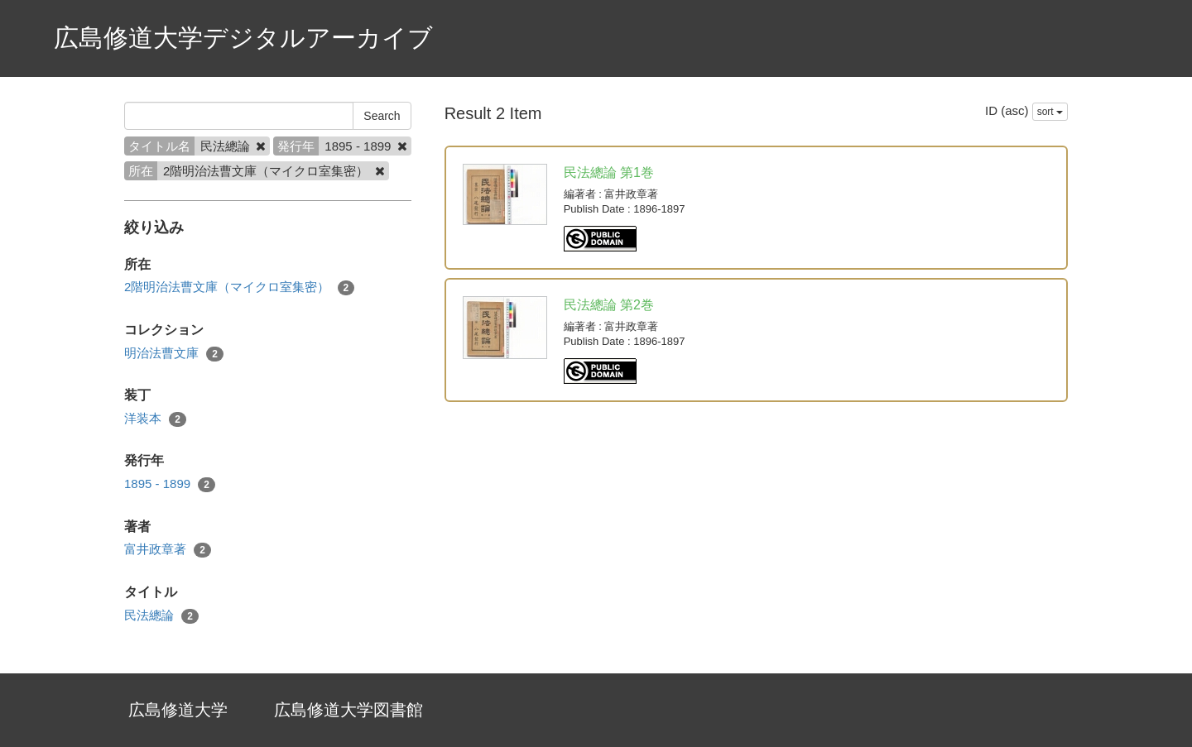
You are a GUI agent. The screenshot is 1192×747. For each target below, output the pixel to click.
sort (1050, 111)
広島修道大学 (178, 710)
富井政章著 (167, 550)
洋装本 (155, 419)
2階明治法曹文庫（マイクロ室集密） (239, 287)
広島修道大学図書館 (348, 710)
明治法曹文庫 (173, 354)
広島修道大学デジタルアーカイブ (243, 37)
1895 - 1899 (169, 484)
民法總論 (161, 616)
